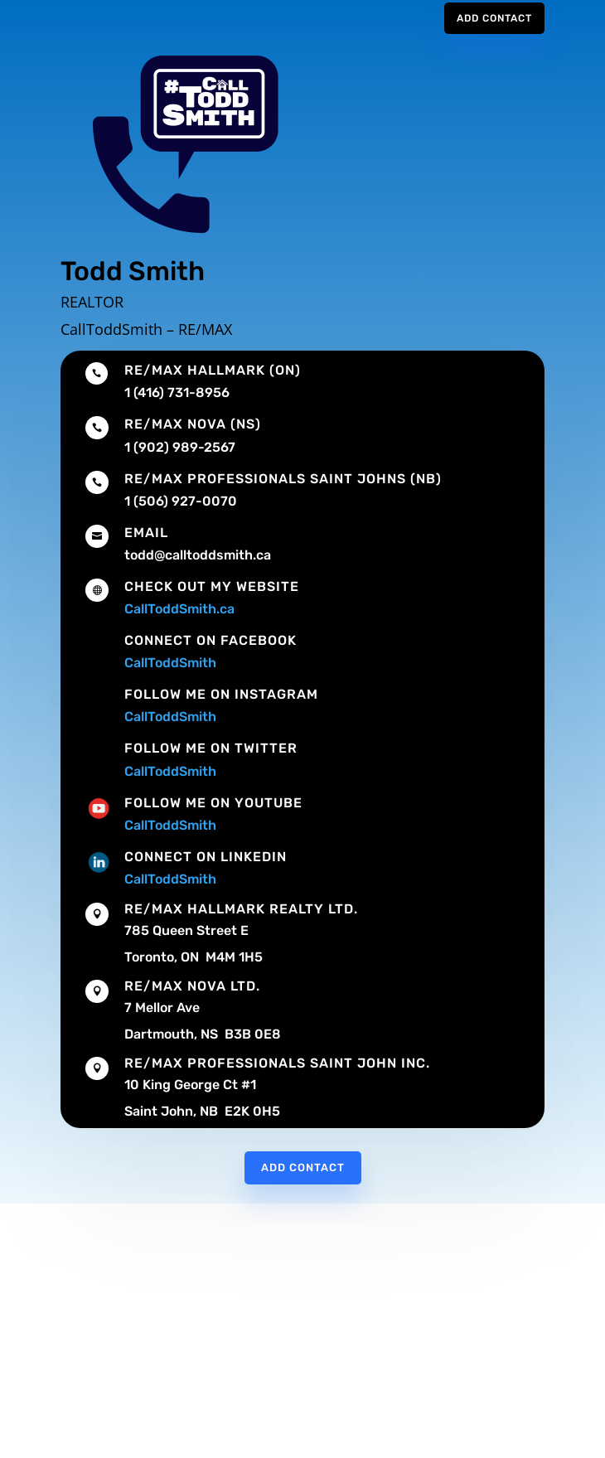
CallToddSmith (170, 663)
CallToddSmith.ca (179, 609)
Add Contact (494, 18)
